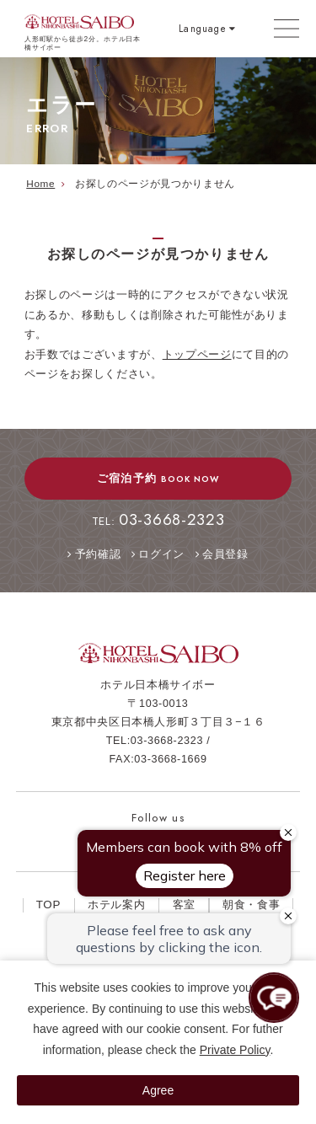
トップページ (197, 354)
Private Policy (235, 1050)
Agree (158, 1090)
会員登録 (225, 554)
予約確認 (98, 554)
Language (202, 28)
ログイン (161, 554)
